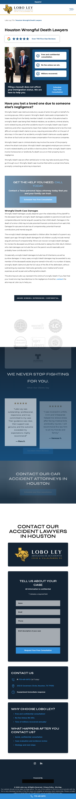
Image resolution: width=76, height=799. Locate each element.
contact (60, 279)
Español (38, 2)
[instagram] (34, 763)
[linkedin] (41, 763)
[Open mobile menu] (71, 9)
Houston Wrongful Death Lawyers (29, 20)
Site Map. (58, 787)
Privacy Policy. (48, 787)
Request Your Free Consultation (38, 650)
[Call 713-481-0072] (38, 796)
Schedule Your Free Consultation (57, 89)
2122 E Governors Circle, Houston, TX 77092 (35, 686)
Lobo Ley (8, 20)
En (13, 20)
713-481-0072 (24, 679)
